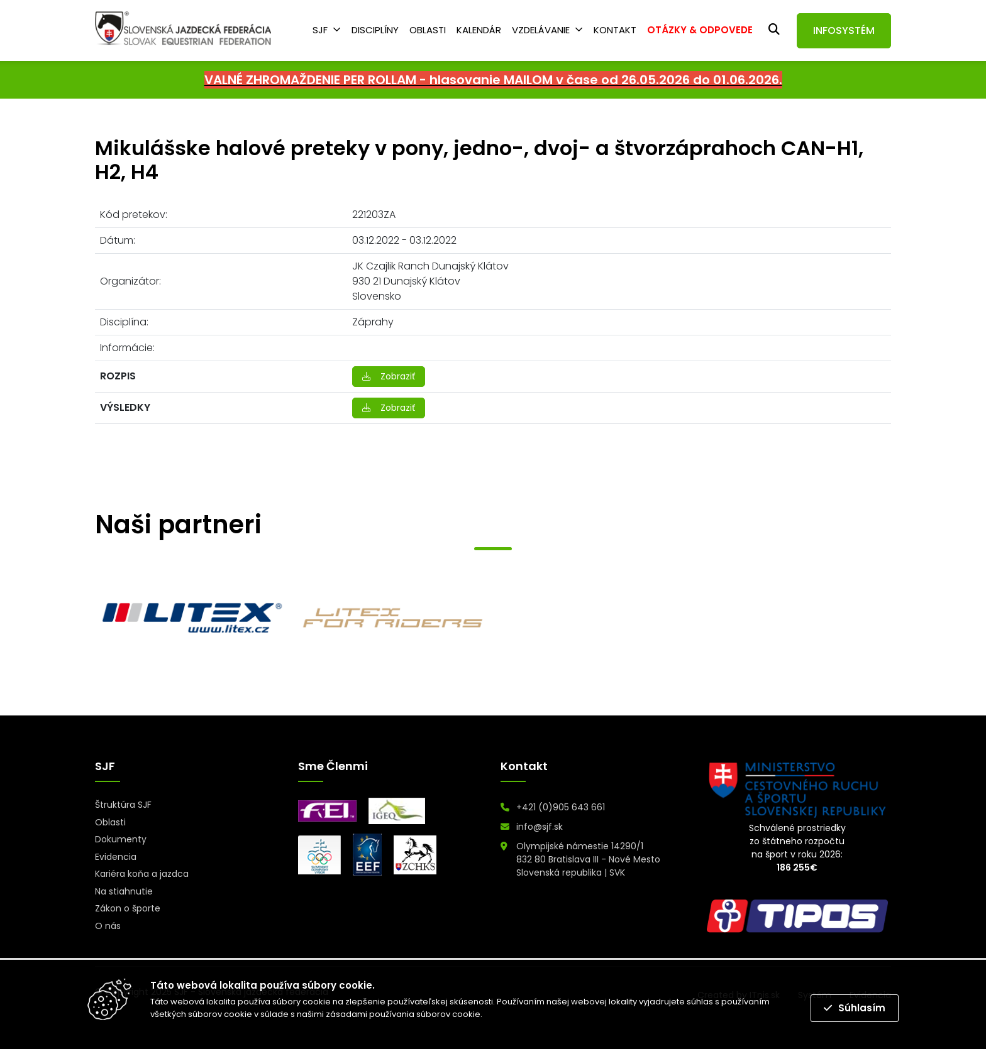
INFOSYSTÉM (844, 30)
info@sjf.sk (539, 826)
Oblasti (427, 29)
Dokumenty (121, 839)
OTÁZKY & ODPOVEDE (700, 29)
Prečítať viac (510, 1014)
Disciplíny (375, 29)
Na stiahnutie (124, 891)
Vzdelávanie (541, 29)
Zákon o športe (127, 908)
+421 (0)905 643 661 (560, 807)
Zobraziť (388, 376)
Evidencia (115, 857)
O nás (108, 926)
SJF (320, 29)
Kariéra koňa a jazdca (142, 873)
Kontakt (615, 29)
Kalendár (479, 29)
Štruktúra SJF (123, 804)
